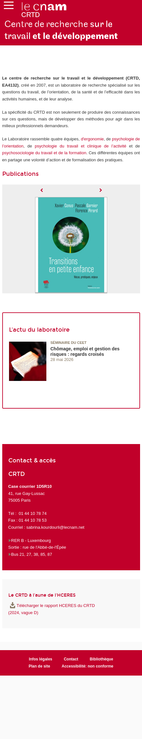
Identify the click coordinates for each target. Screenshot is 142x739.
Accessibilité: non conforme (88, 666)
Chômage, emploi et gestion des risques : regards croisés (85, 351)
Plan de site (39, 666)
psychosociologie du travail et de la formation (44, 152)
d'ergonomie (92, 139)
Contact (71, 659)
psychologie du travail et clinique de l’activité (80, 146)
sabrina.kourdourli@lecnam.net (55, 527)
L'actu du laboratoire (39, 329)
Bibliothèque (101, 659)
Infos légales (40, 659)
